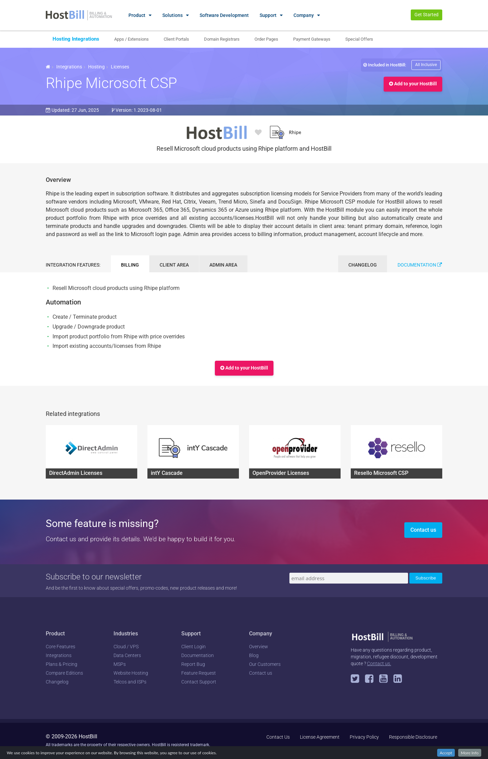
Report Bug (193, 664)
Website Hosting (131, 673)
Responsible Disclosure (413, 737)
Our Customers (265, 664)
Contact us (423, 530)
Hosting (96, 66)
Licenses (120, 66)
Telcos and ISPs (130, 681)
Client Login (193, 646)
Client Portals (176, 39)
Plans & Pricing (61, 664)
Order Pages (266, 39)
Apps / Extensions (131, 39)
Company (303, 15)
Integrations (69, 66)
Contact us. (379, 663)
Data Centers (127, 655)
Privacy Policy (364, 737)
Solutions (172, 15)
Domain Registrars (222, 39)
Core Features (60, 646)
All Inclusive (426, 64)
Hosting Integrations (76, 39)
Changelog (57, 681)
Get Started (426, 14)
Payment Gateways (311, 39)
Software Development (224, 15)
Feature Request (198, 673)
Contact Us (278, 737)
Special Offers (359, 39)
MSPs (120, 664)
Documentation (420, 265)
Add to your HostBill (413, 84)
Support (268, 15)
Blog (254, 655)
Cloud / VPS (126, 646)
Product (136, 15)
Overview (258, 646)
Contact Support (198, 681)
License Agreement (320, 737)
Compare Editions (64, 673)
